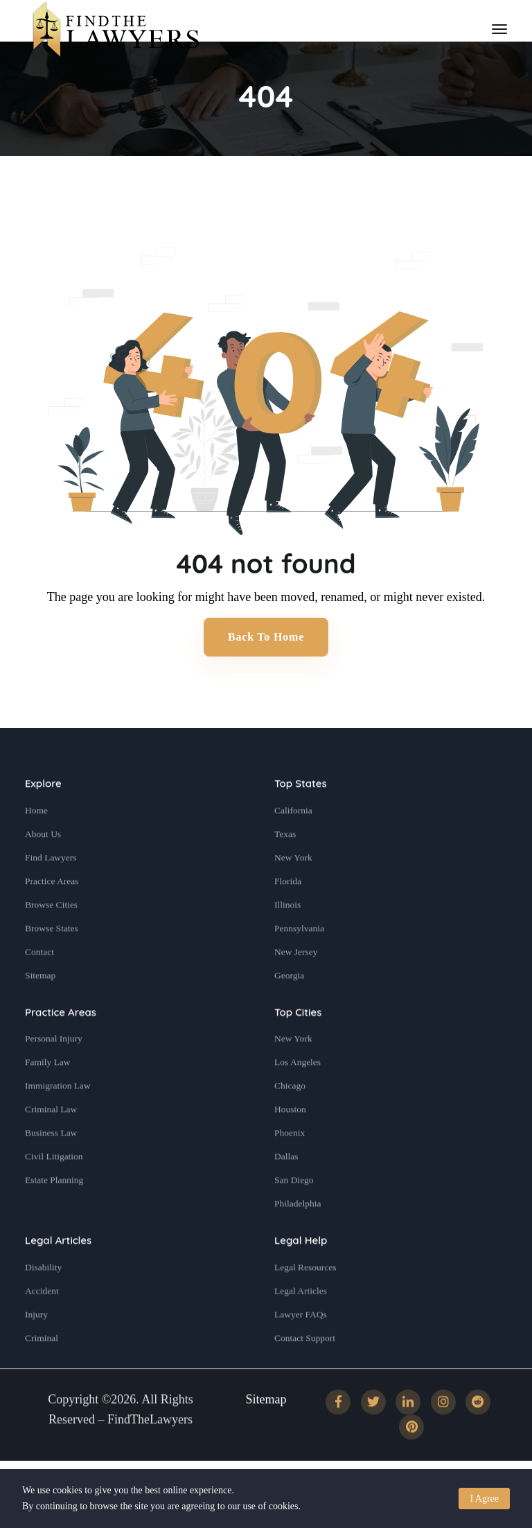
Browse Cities (51, 935)
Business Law (51, 1164)
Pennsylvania (299, 959)
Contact (39, 983)
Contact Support (304, 1369)
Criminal (41, 1369)
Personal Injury (53, 1070)
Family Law (48, 1093)
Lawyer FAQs (300, 1345)
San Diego (294, 1211)
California (293, 841)
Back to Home (266, 637)
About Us (43, 865)
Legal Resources (305, 1298)
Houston (290, 1141)
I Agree (484, 1498)
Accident (42, 1322)
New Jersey (296, 983)
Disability (43, 1298)
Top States (300, 815)
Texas (285, 865)
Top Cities (297, 1043)
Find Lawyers (51, 888)
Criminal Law (51, 1141)
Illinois (287, 935)
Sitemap (40, 1006)
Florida (287, 912)
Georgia (289, 1006)
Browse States (51, 959)
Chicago (289, 1117)
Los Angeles (297, 1093)
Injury (36, 1345)
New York (293, 888)
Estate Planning (54, 1211)
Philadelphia (297, 1235)
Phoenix (289, 1164)
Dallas (286, 1188)
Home (36, 841)
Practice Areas (52, 912)
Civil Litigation (54, 1188)
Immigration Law (58, 1117)
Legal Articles (58, 1271)
